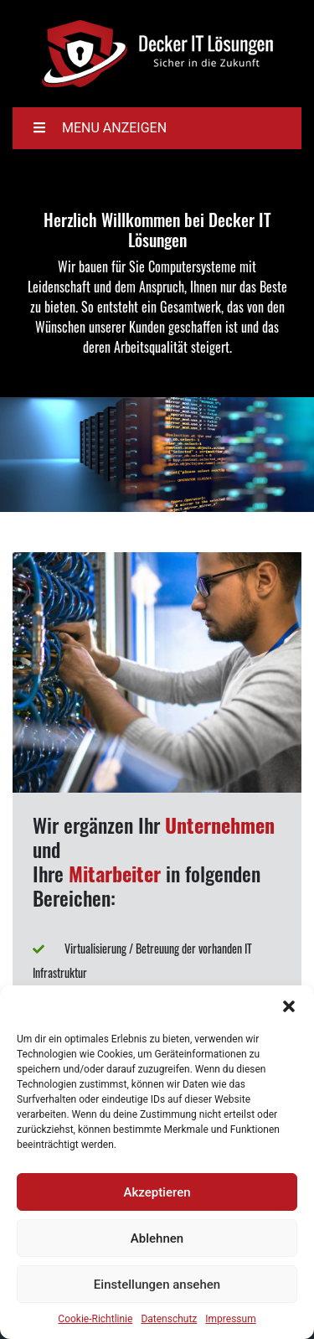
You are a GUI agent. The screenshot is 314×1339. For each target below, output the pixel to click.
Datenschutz (169, 1319)
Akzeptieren (156, 1192)
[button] (289, 1006)
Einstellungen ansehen (157, 1284)
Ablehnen (157, 1238)
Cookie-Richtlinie (95, 1319)
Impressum (230, 1319)
